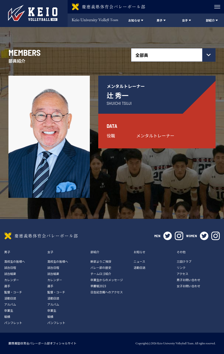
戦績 (7, 316)
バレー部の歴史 (100, 267)
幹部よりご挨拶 (100, 261)
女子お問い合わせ (188, 286)
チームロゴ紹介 (100, 274)
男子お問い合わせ (188, 280)
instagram (179, 236)
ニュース (139, 261)
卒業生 (8, 310)
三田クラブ (184, 261)
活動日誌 (10, 298)
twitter (167, 236)
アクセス (182, 274)
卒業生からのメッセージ (106, 280)
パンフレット (13, 323)
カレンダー (11, 280)
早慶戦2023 (98, 286)
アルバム (10, 304)
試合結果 (10, 274)
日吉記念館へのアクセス (106, 292)
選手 (7, 286)
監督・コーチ (13, 292)
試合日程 (10, 267)
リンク (181, 267)
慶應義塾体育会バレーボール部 (41, 235)
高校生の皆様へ (14, 261)
